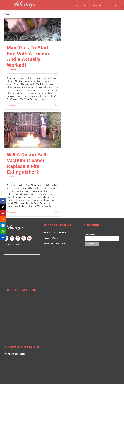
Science (14, 70)
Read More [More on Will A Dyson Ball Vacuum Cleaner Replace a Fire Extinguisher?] (11, 212)
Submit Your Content (55, 232)
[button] (116, 5)
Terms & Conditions (54, 243)
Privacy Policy (51, 237)
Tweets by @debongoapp (15, 353)
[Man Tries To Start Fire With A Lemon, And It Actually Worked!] (32, 29)
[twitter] (12, 238)
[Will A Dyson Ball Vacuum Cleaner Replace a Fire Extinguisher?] (32, 130)
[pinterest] (23, 238)
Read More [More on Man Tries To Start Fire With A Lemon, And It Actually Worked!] (11, 105)
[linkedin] (29, 238)
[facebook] (6, 238)
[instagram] (18, 238)
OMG (9, 70)
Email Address (90, 235)
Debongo (19, 244)
